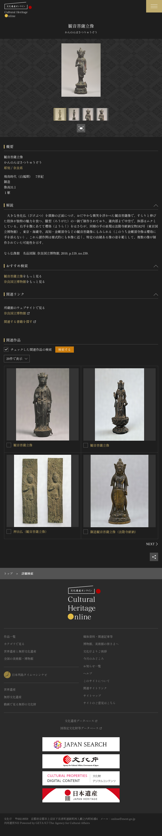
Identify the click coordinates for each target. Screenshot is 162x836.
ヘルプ (87, 673)
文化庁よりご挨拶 (95, 651)
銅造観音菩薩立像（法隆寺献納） (114, 531)
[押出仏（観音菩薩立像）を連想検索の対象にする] (9, 531)
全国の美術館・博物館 (18, 658)
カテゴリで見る (14, 644)
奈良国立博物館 (15, 281)
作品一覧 (10, 636)
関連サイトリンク (95, 688)
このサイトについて (96, 681)
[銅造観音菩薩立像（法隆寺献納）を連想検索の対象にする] (85, 531)
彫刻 (7, 168)
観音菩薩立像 (13, 276)
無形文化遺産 (13, 697)
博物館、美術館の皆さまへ (101, 644)
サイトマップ (92, 695)
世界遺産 (10, 689)
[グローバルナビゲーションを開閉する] (154, 6)
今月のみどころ (93, 658)
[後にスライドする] (152, 544)
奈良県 (18, 168)
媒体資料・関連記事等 (98, 636)
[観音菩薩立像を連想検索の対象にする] (9, 445)
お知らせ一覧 (92, 666)
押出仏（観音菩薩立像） (30, 531)
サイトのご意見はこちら (99, 703)
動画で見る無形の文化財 (20, 704)
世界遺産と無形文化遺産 (20, 651)
